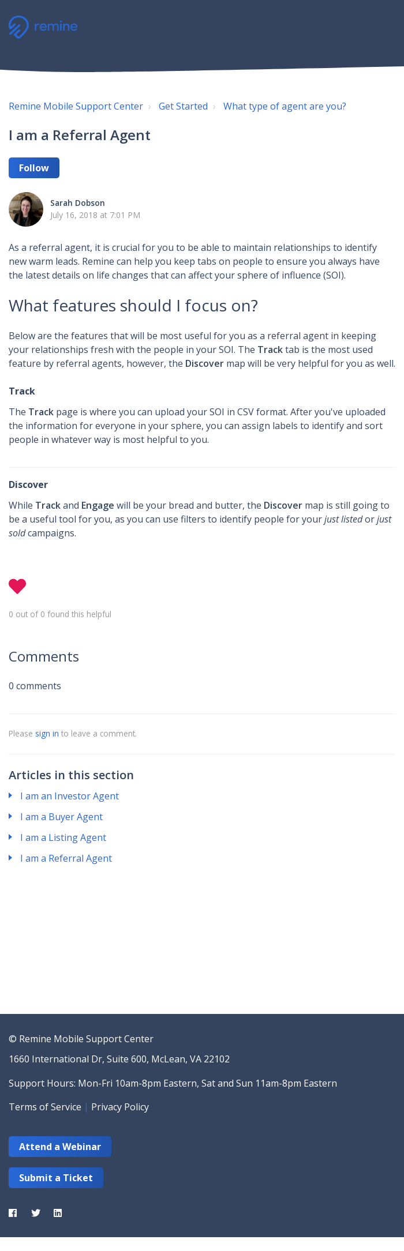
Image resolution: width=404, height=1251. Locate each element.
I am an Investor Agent (69, 796)
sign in (47, 733)
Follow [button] (34, 167)
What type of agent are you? (284, 106)
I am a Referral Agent (66, 858)
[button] (382, 26)
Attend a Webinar (60, 1146)
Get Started (183, 106)
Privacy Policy (120, 1106)
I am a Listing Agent (63, 837)
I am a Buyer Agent (61, 816)
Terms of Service (45, 1106)
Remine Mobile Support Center (76, 106)
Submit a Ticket (56, 1177)
